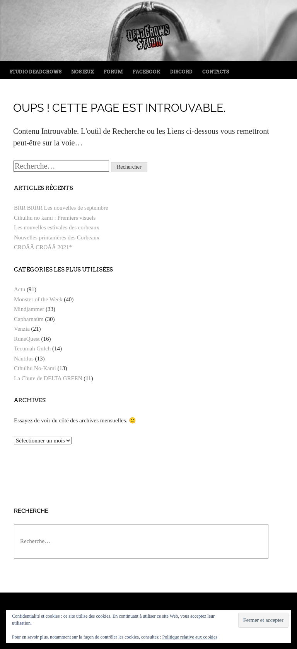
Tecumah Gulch (32, 348)
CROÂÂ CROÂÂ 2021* (43, 247)
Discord (181, 72)
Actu (19, 289)
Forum (113, 72)
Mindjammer (29, 309)
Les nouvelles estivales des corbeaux (56, 227)
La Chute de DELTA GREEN (48, 378)
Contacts (215, 72)
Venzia (22, 329)
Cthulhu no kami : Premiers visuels (55, 218)
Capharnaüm (29, 319)
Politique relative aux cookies (189, 637)
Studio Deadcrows (35, 72)
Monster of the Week (38, 299)
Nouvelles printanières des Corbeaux (56, 237)
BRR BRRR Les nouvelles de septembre (61, 208)
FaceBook (146, 72)
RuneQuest (27, 339)
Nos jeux (82, 72)
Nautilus (24, 358)
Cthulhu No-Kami (35, 368)
